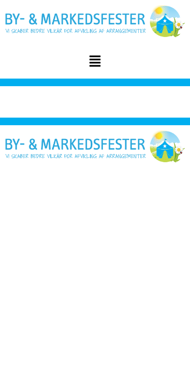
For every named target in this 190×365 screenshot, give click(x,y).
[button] (95, 62)
